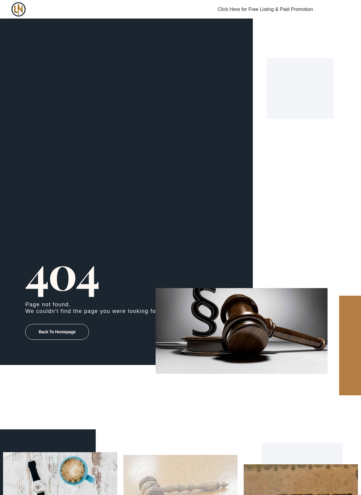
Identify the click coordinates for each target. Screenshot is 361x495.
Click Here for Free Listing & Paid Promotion (265, 9)
